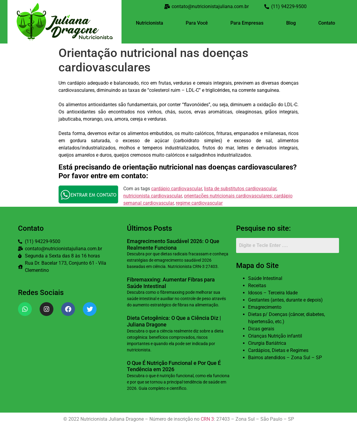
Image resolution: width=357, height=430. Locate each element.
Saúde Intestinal (265, 278)
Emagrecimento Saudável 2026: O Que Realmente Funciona (173, 244)
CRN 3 (207, 419)
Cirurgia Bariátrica (267, 343)
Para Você (197, 23)
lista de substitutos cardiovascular (240, 188)
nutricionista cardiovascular (152, 196)
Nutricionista (149, 23)
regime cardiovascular (199, 203)
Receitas (257, 285)
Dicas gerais (261, 329)
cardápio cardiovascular (176, 188)
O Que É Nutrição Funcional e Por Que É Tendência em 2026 (174, 366)
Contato (326, 23)
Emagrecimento (264, 307)
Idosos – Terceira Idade (273, 293)
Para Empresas (246, 23)
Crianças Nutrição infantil (275, 336)
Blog (291, 23)
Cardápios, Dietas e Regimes (278, 350)
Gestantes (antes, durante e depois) (285, 300)
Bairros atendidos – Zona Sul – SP (285, 357)
